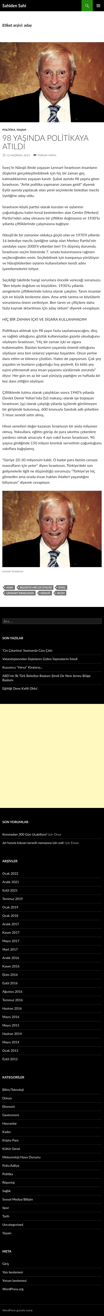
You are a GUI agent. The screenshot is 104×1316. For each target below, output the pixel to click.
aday (9, 587)
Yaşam (21, 129)
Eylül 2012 (10, 1059)
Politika (8, 129)
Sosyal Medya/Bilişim (17, 1199)
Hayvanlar (9, 1123)
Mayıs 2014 (10, 1042)
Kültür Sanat (11, 1149)
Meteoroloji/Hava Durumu (21, 1157)
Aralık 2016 (10, 958)
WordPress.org (12, 1289)
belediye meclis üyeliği (36, 587)
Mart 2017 (10, 949)
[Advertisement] (52, 756)
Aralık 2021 (10, 882)
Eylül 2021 (10, 890)
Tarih (5, 1216)
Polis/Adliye (10, 1165)
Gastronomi (10, 1115)
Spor (5, 1208)
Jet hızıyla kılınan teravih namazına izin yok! (33, 843)
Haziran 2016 (12, 1008)
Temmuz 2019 (12, 899)
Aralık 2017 (10, 924)
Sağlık (6, 1191)
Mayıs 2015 (10, 1025)
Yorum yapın (46, 155)
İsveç (61, 587)
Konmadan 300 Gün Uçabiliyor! (24, 834)
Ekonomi (8, 1106)
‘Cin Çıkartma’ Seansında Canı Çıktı (27, 650)
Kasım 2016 (10, 966)
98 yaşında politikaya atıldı (45, 142)
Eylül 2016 (10, 983)
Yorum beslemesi (14, 1281)
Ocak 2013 (10, 1050)
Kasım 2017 (10, 932)
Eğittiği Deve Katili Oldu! (19, 688)
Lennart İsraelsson (20, 593)
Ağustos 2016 (12, 991)
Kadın (6, 1132)
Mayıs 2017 (10, 941)
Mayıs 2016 (10, 1017)
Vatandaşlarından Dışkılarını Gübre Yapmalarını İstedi (40, 659)
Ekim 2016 (10, 975)
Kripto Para (10, 1140)
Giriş (5, 1264)
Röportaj (8, 1182)
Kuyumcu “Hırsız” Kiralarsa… (22, 667)
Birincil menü (98, 5)
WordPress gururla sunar (17, 1310)
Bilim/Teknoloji (13, 1090)
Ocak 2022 (10, 873)
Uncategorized (12, 1225)
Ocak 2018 (10, 916)
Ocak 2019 (10, 907)
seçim (61, 593)
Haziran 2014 (12, 1034)
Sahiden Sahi (14, 5)
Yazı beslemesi (12, 1272)
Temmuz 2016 (12, 1000)
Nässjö (45, 593)
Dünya (7, 1098)
